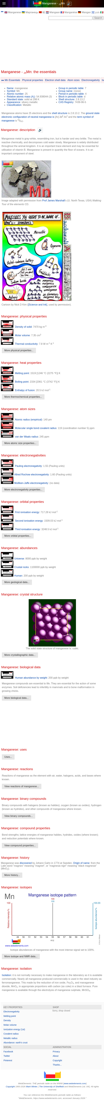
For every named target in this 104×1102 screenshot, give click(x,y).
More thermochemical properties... (23, 396)
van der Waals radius (19, 436)
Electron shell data (55, 80)
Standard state (15, 99)
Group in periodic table (71, 88)
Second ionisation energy (22, 520)
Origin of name (81, 863)
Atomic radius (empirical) (21, 419)
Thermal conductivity (19, 344)
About (55, 1056)
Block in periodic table (71, 96)
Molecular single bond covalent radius (28, 428)
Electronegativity (91, 80)
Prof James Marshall (53, 200)
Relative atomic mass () (21, 96)
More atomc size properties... (20, 443)
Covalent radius (11, 1033)
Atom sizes (73, 80)
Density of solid (16, 326)
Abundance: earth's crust (15, 1042)
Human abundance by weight (24, 677)
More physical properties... (18, 350)
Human (11, 575)
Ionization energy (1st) (14, 1029)
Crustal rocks (15, 567)
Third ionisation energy (20, 529)
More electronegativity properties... (23, 489)
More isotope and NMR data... (20, 956)
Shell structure (66, 99)
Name (10, 88)
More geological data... (16, 582)
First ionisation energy (20, 512)
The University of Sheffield (51, 1086)
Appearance (13, 102)
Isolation (6, 975)
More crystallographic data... (19, 655)
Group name (65, 91)
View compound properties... (20, 845)
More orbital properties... (17, 535)
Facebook (8, 1051)
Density (7, 1020)
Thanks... (57, 1065)
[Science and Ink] (37, 304)
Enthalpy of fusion (18, 390)
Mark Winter (31, 1086)
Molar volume (15, 335)
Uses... (8, 757)
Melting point (15, 373)
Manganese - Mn (53, 3)
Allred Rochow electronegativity (25, 474)
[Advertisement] (52, 44)
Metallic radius (10, 1038)
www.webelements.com (75, 1083)
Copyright (57, 1060)
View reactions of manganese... (21, 786)
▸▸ (2, 11)
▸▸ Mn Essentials (11, 80)
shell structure (59, 113)
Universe (12, 558)
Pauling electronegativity (21, 466)
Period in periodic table (71, 93)
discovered (26, 863)
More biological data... (16, 698)
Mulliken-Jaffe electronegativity (24, 483)
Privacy (56, 1051)
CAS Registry (66, 102)
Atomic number (15, 93)
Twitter (7, 1056)
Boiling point (15, 381)
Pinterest (8, 1060)
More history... (12, 875)
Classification (14, 105)
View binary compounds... (18, 816)
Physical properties (32, 80)
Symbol (11, 91)
